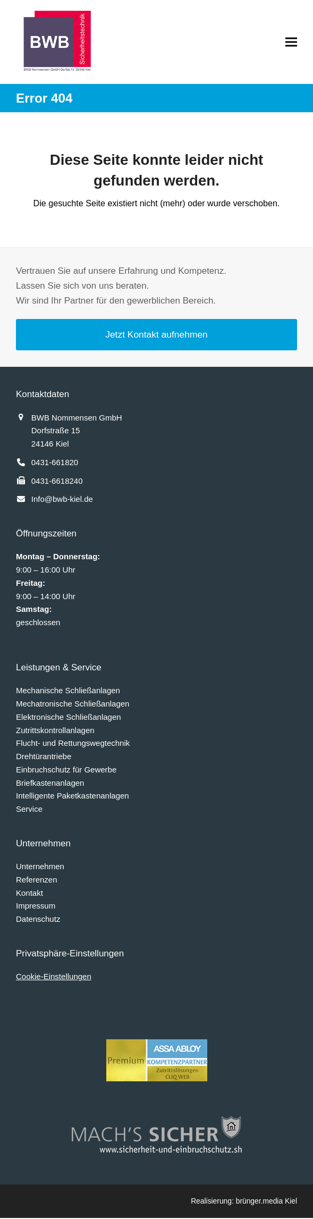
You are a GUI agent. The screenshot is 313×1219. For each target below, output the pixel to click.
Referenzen (36, 880)
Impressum (35, 906)
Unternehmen (40, 867)
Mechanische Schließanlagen (68, 691)
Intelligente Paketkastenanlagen (72, 796)
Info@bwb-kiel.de (62, 500)
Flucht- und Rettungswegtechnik (73, 744)
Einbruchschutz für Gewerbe (66, 770)
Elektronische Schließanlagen (68, 717)
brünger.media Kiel (266, 1202)
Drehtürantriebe (43, 757)
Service (29, 809)
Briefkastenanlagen (50, 783)
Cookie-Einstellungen (53, 977)
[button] (291, 41)
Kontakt (29, 893)
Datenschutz (38, 919)
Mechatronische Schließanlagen (72, 704)
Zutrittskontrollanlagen (55, 730)
